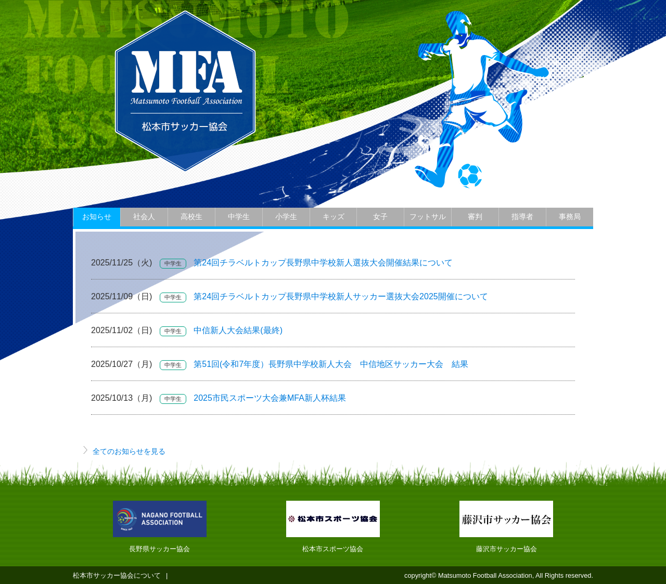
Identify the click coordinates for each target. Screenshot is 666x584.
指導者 (522, 216)
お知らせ (96, 216)
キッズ (333, 216)
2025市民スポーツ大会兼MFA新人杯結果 (269, 397)
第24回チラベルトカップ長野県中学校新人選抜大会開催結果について (323, 262)
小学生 (286, 216)
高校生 (191, 216)
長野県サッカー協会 (159, 549)
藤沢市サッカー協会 (506, 549)
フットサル (427, 216)
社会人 (144, 216)
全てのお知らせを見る (129, 451)
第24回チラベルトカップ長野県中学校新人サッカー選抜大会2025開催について (341, 296)
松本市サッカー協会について (117, 575)
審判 (475, 216)
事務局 (570, 216)
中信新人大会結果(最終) (238, 330)
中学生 (239, 216)
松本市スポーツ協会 (332, 549)
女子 (380, 216)
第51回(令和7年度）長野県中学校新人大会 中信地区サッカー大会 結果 (331, 364)
